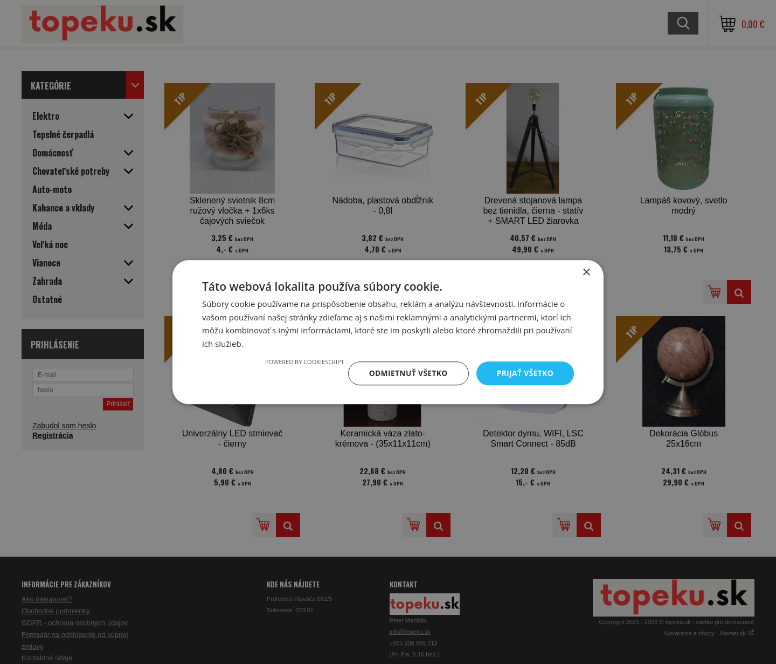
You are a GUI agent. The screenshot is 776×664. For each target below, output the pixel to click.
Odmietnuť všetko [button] (406, 373)
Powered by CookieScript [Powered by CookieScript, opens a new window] (302, 362)
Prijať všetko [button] (524, 373)
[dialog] (388, 332)
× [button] (586, 272)
